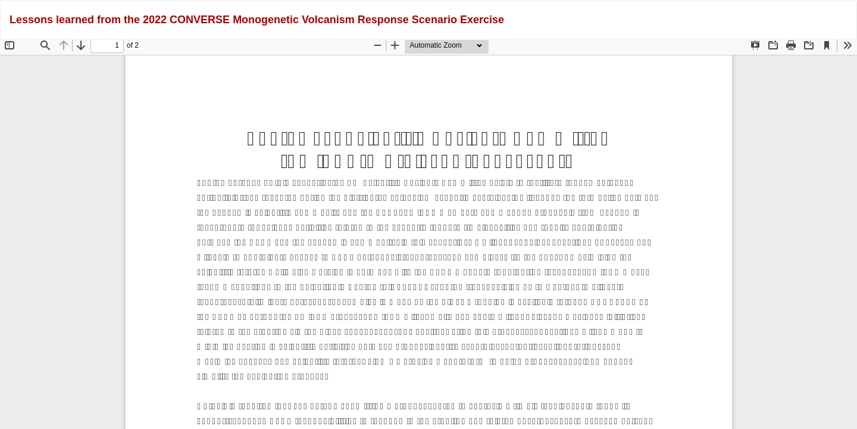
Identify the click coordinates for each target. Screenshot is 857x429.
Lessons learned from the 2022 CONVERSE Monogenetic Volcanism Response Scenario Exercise (257, 20)
